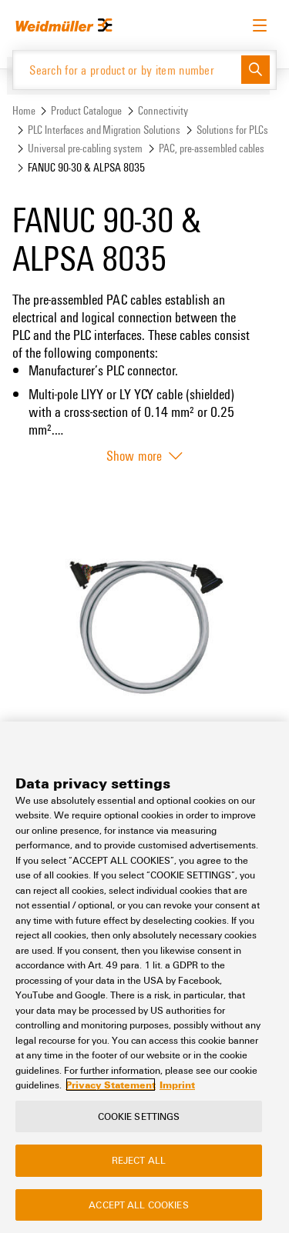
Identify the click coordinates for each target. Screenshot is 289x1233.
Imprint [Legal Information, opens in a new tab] (177, 1084)
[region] (144, 977)
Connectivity (163, 110)
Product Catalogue (86, 110)
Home (23, 110)
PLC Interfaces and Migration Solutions (104, 129)
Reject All (139, 1160)
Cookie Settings (139, 1116)
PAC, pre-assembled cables (211, 148)
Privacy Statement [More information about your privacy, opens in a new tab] (111, 1084)
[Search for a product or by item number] (127, 70)
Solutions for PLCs (232, 129)
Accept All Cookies (138, 1204)
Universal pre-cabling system (85, 148)
